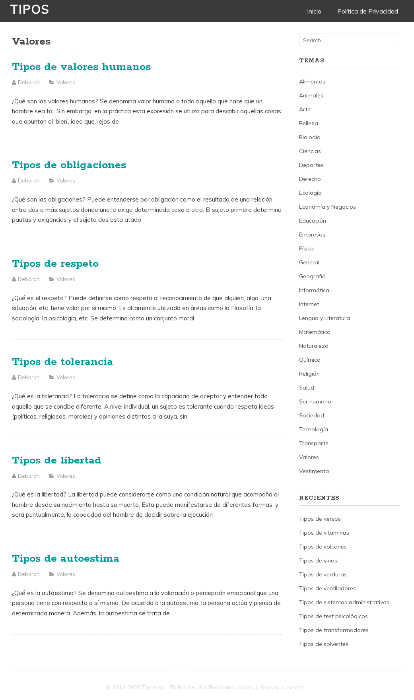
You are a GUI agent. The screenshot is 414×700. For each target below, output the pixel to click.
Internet (309, 304)
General (309, 262)
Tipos (29, 9)
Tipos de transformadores (334, 630)
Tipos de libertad (56, 460)
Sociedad (311, 415)
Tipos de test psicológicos (333, 616)
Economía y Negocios (327, 206)
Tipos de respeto (55, 264)
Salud (306, 387)
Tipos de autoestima (65, 559)
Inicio (314, 11)
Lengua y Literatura (324, 318)
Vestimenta (314, 471)
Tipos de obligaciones (69, 165)
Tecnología (313, 429)
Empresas (312, 234)
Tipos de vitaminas (324, 532)
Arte (305, 109)
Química (310, 359)
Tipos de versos (320, 518)
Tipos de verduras (323, 574)
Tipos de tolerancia (62, 362)
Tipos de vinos (318, 560)
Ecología (310, 192)
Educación (312, 220)
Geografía (312, 276)
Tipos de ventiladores (327, 588)
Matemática (314, 331)
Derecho (310, 178)
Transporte (313, 443)
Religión (309, 373)
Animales (311, 95)
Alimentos (312, 81)
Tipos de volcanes (323, 546)
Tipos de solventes (323, 644)
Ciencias (310, 151)
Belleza (308, 123)
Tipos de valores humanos (81, 67)
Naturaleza (313, 345)
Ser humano (315, 401)
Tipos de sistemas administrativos (344, 602)
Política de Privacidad (367, 11)
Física (306, 248)
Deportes (311, 165)
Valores (65, 82)
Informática (314, 290)
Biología (310, 137)
